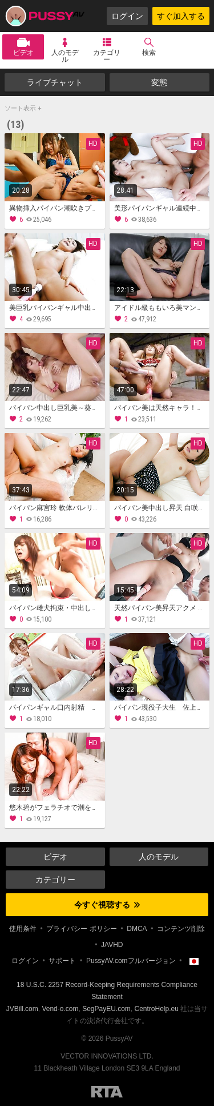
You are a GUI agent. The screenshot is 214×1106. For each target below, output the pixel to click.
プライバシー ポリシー (81, 929)
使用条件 (23, 929)
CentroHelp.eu (157, 1009)
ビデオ (23, 53)
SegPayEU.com (106, 1009)
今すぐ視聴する (107, 904)
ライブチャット (55, 82)
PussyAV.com (44, 16)
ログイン (127, 16)
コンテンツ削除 (181, 929)
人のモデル (65, 56)
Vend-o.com (60, 1009)
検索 (149, 53)
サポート (62, 961)
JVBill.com (22, 1009)
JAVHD (112, 945)
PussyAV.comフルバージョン (131, 961)
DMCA (137, 929)
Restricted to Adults (107, 1091)
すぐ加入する (181, 16)
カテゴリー (106, 56)
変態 (159, 82)
